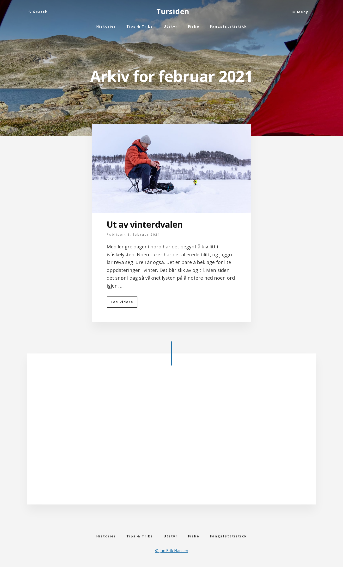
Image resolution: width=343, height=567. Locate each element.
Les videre (124, 303)
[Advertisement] (171, 438)
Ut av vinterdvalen (145, 224)
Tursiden (172, 11)
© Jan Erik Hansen (171, 550)
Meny (300, 12)
